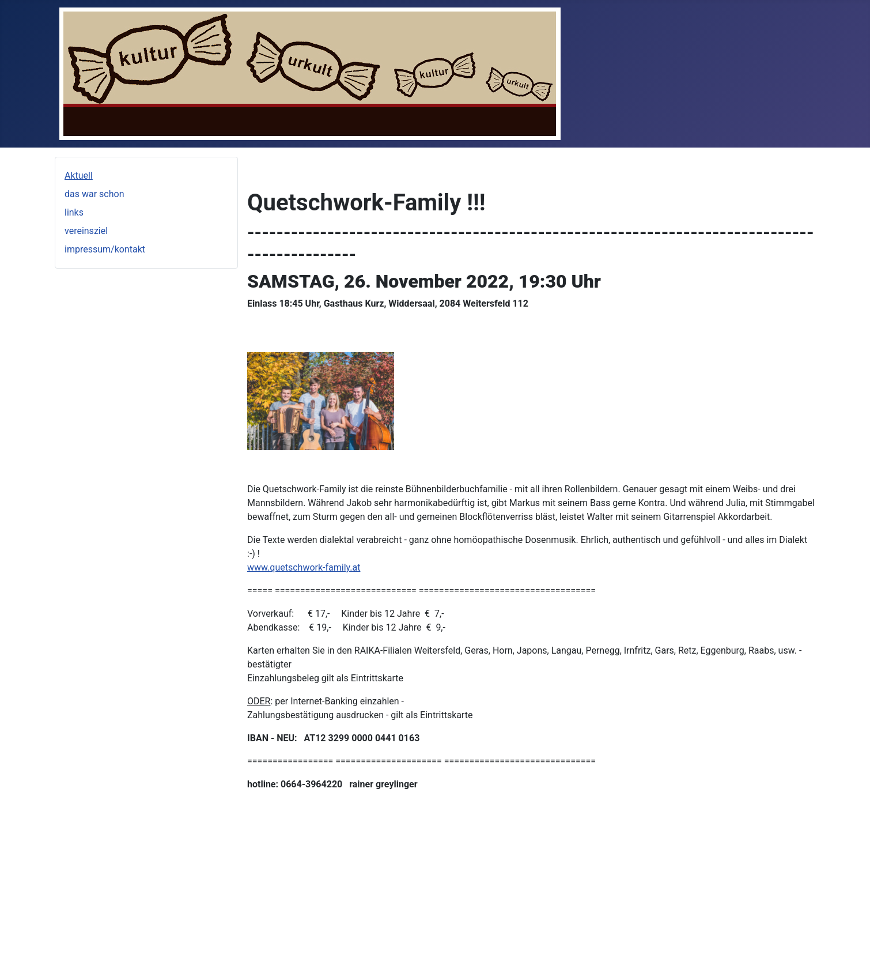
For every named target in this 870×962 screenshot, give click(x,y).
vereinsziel (86, 230)
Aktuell (79, 175)
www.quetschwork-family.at (303, 567)
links (74, 212)
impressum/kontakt (105, 249)
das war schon (94, 193)
